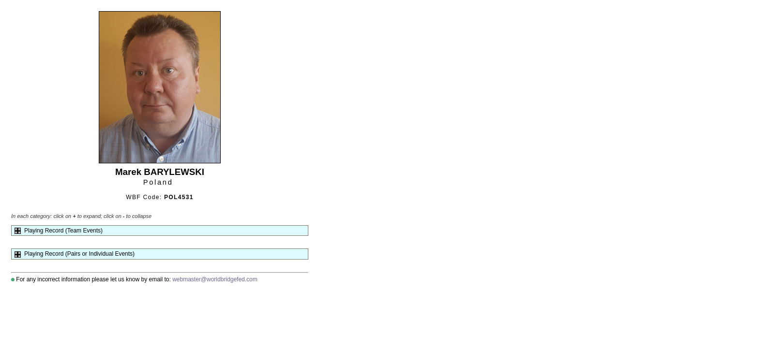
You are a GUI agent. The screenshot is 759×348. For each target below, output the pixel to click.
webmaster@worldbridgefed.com (215, 279)
